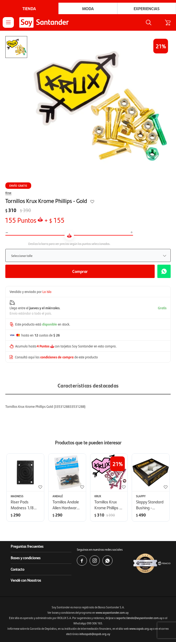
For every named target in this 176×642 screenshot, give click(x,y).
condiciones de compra (57, 356)
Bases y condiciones (26, 557)
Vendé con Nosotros (26, 580)
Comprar (80, 271)
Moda (88, 8)
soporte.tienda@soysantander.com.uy (139, 618)
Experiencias (146, 8)
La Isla (46, 291)
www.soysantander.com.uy (112, 612)
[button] (148, 22)
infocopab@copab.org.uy (94, 634)
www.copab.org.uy (141, 629)
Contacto (17, 569)
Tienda (29, 8)
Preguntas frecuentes (27, 546)
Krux (8, 192)
